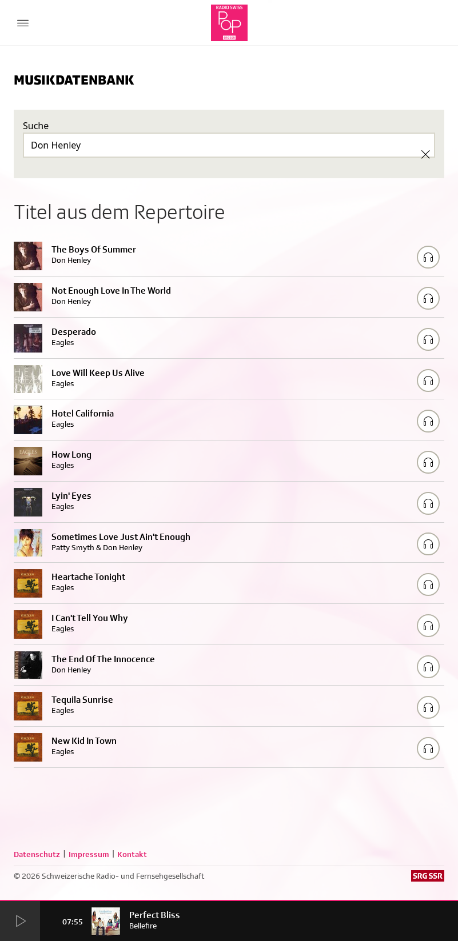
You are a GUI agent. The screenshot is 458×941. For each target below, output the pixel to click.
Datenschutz (37, 854)
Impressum (89, 854)
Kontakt (132, 854)
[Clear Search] (425, 154)
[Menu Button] (23, 23)
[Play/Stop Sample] (428, 257)
